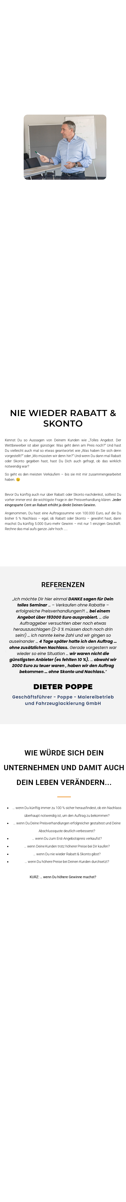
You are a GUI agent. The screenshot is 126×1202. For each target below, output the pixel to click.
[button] (6, 651)
